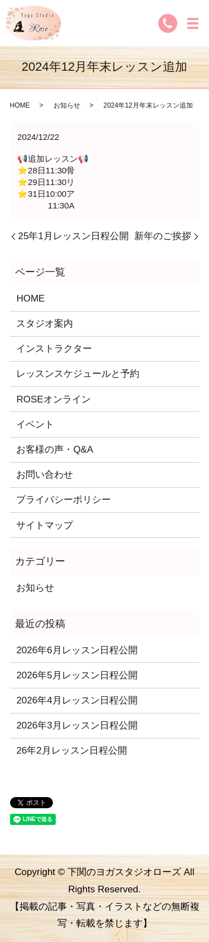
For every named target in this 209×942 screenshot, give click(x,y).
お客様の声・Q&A (54, 449)
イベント (35, 424)
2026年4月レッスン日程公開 (76, 700)
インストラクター (54, 348)
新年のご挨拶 (162, 236)
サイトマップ (44, 525)
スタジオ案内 (44, 323)
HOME (20, 105)
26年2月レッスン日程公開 (71, 750)
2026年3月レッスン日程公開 (76, 725)
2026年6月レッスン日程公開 (76, 650)
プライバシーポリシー (63, 499)
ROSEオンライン (53, 399)
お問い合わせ (44, 474)
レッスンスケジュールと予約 (77, 373)
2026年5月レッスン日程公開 (76, 675)
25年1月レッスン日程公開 (73, 236)
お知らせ (67, 105)
